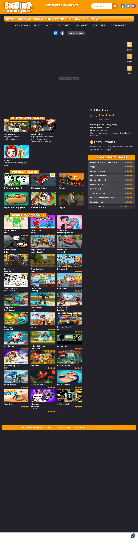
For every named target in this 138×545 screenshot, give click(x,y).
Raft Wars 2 (95, 189)
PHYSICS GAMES (118, 25)
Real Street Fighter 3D (62, 308)
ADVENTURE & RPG (43, 25)
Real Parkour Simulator (36, 308)
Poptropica (62, 288)
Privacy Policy (64, 427)
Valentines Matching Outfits (65, 231)
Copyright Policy (81, 427)
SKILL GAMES (82, 25)
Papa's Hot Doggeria (14, 207)
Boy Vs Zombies (64, 365)
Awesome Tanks (97, 171)
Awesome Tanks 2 (98, 184)
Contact (50, 427)
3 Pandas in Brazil (13, 188)
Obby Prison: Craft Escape (9, 308)
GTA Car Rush (63, 404)
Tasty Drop (9, 404)
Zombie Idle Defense (9, 270)
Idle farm (34, 365)
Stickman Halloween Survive (35, 406)
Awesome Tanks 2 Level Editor (104, 162)
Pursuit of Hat (96, 202)
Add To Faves (76, 33)
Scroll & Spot (9, 346)
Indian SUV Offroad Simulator (62, 252)
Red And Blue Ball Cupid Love (38, 347)
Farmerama (9, 134)
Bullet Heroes (10, 385)
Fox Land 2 (62, 269)
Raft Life (34, 327)
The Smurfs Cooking (35, 289)
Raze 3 (62, 188)
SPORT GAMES (99, 25)
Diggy (62, 207)
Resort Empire (38, 207)
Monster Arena (39, 188)
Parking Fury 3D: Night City (64, 328)
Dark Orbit (36, 134)
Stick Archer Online (36, 231)
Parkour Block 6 (37, 385)
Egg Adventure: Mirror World (11, 289)
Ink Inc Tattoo (63, 385)
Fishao (7, 160)
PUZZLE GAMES (64, 25)
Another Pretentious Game (102, 198)
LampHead (62, 346)
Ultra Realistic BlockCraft (37, 270)
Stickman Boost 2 (98, 180)
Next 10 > (123, 207)
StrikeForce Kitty (98, 175)
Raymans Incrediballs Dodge (9, 329)
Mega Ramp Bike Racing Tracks (38, 251)
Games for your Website (33, 427)
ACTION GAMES (22, 25)
